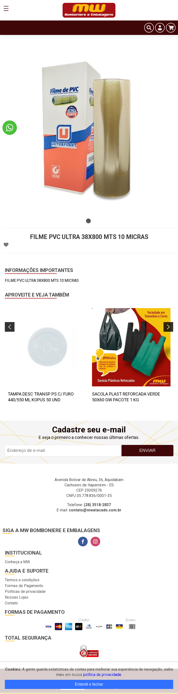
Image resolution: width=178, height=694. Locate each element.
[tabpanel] (89, 129)
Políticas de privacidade (25, 591)
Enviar (147, 450)
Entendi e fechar (89, 684)
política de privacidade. (102, 674)
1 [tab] (88, 220)
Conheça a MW (17, 562)
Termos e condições (22, 580)
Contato (11, 603)
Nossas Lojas (16, 597)
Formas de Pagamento (24, 585)
